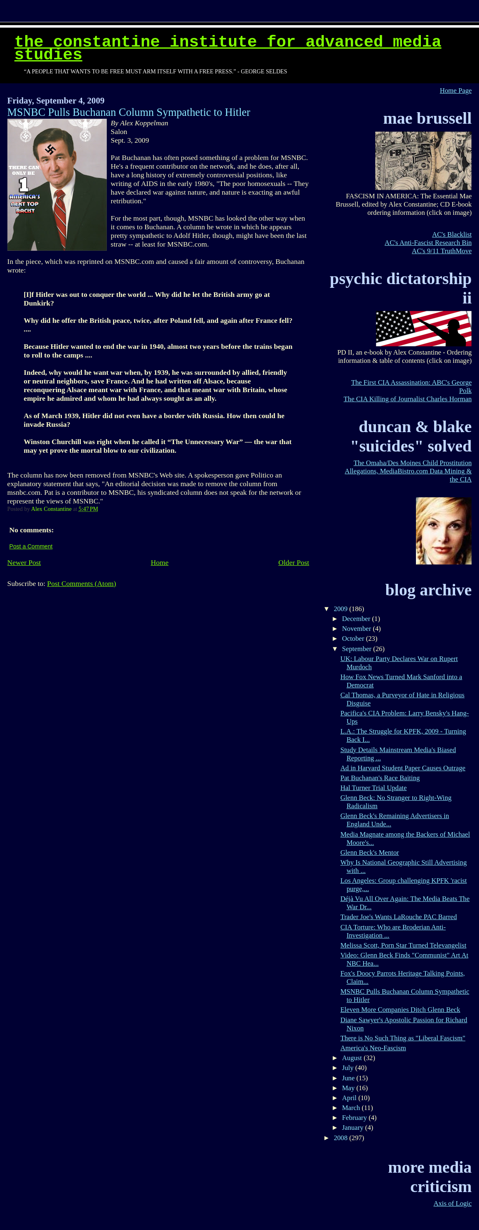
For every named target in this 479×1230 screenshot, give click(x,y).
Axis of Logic (453, 1203)
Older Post (293, 562)
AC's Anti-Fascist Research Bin (428, 243)
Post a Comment (31, 546)
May (349, 1088)
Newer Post (24, 562)
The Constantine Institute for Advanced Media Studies (227, 48)
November (357, 629)
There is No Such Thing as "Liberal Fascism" (402, 1038)
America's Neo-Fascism (373, 1048)
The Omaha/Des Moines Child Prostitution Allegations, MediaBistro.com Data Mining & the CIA (408, 471)
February (355, 1118)
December (357, 619)
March (352, 1108)
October (354, 638)
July (348, 1068)
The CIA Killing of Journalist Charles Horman (408, 399)
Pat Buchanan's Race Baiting (380, 778)
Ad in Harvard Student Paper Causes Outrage (402, 768)
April (350, 1098)
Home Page (456, 90)
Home (160, 562)
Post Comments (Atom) (81, 583)
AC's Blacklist (452, 234)
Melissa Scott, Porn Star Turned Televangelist (403, 945)
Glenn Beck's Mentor (369, 852)
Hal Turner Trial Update (373, 788)
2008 (342, 1138)
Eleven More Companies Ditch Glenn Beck (400, 1010)
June (349, 1078)
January (353, 1127)
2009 (342, 609)
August (353, 1058)
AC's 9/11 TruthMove (442, 251)
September (357, 649)
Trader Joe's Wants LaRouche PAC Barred (398, 917)
